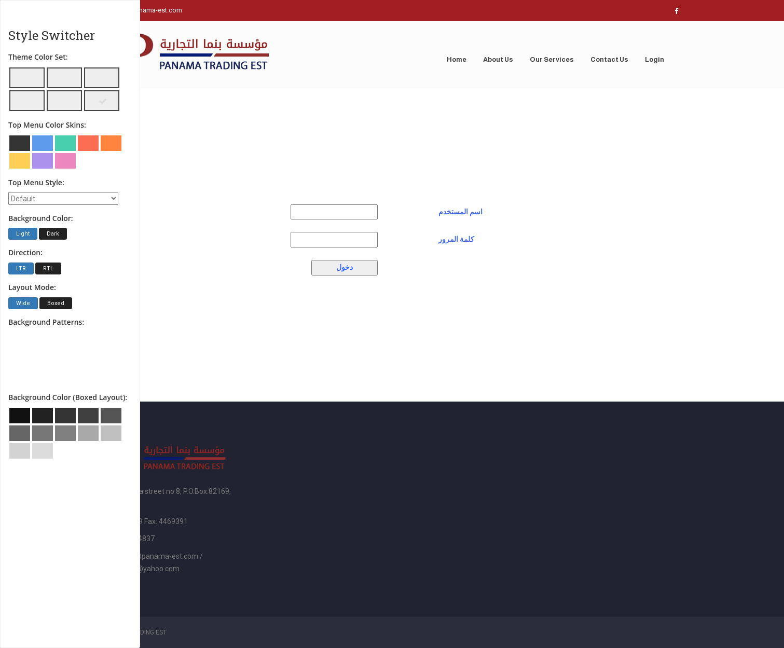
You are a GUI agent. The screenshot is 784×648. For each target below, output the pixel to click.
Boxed (55, 303)
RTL (48, 268)
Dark (53, 233)
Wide (23, 303)
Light (23, 233)
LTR (21, 268)
